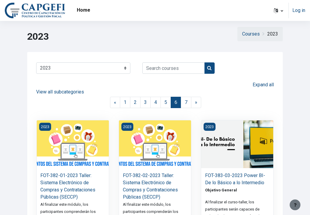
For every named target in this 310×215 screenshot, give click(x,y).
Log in (298, 10)
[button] (278, 10)
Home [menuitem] (83, 10)
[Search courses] (173, 68)
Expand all (263, 84)
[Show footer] (295, 204)
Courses (251, 34)
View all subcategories (60, 92)
